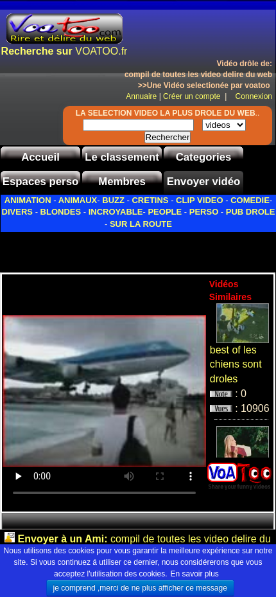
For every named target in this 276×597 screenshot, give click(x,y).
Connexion (250, 96)
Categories (204, 157)
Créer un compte (193, 96)
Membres (122, 181)
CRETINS (150, 200)
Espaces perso (40, 181)
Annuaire (141, 96)
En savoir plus (195, 573)
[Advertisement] (138, 249)
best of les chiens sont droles (236, 364)
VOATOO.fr (64, 51)
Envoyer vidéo (204, 181)
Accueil (40, 157)
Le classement (122, 157)
